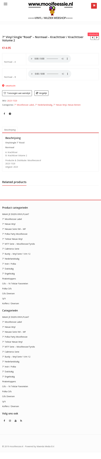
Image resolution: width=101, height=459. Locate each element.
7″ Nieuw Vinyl (8, 224)
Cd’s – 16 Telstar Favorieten (15, 283)
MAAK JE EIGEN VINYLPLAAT (15, 214)
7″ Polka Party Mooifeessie (14, 234)
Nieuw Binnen (74, 104)
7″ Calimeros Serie (10, 248)
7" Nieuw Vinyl (60, 104)
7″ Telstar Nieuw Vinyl (12, 239)
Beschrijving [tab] (10, 129)
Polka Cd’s (7, 288)
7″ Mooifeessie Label (12, 219)
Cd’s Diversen (8, 293)
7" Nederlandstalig (43, 104)
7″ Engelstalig (8, 273)
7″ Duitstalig (8, 268)
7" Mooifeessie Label (24, 104)
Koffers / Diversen (10, 303)
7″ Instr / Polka (9, 263)
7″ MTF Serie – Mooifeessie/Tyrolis (18, 243)
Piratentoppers (9, 278)
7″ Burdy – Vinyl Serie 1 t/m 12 (16, 253)
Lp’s (4, 298)
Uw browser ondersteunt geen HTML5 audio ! (49, 59)
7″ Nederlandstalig (10, 258)
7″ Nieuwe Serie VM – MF (14, 229)
